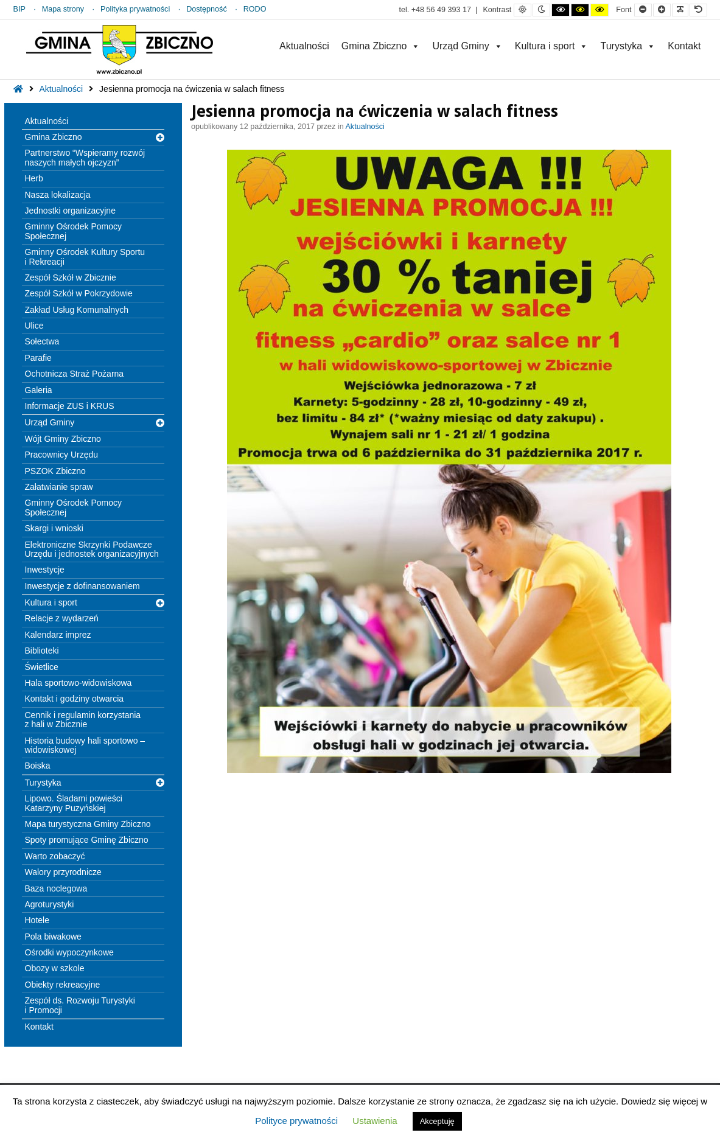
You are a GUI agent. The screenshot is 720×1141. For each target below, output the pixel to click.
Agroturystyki (49, 904)
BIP (19, 9)
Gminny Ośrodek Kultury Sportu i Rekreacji (85, 256)
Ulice (34, 325)
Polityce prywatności (296, 1120)
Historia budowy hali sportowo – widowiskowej (85, 745)
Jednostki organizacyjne (70, 210)
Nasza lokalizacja (58, 195)
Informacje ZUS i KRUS (69, 406)
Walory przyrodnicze (63, 872)
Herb (34, 178)
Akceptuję (437, 1121)
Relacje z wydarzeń (62, 618)
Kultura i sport (552, 46)
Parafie (38, 358)
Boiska (38, 765)
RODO (255, 9)
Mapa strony (63, 9)
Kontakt (684, 46)
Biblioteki (42, 650)
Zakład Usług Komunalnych (76, 310)
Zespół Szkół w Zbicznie (70, 277)
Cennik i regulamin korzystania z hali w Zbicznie (83, 719)
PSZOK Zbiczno (55, 471)
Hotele (37, 920)
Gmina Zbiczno (381, 46)
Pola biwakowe (53, 936)
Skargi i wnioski (54, 528)
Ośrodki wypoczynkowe (69, 952)
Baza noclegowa (56, 888)
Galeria (38, 390)
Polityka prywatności (135, 9)
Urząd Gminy (467, 46)
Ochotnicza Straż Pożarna (74, 374)
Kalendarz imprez (58, 635)
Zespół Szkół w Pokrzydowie (79, 293)
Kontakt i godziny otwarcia (74, 698)
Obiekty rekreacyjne (62, 984)
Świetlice (41, 667)
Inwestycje (45, 569)
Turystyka (627, 46)
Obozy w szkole (55, 968)
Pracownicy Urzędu (62, 454)
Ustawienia (374, 1120)
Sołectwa (42, 341)
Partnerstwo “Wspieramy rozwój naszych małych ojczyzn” (85, 157)
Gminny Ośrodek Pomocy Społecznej (73, 231)
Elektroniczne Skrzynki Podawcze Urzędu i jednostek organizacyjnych (92, 549)
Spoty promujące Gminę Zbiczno (87, 840)
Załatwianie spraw (59, 487)
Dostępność (206, 9)
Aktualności (304, 46)
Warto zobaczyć (55, 856)
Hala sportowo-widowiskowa (78, 683)
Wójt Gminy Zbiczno (63, 439)
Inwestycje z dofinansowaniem (82, 586)
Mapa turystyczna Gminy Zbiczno (88, 824)
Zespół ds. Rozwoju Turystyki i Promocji (80, 1005)
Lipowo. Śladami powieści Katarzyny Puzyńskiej (73, 803)
